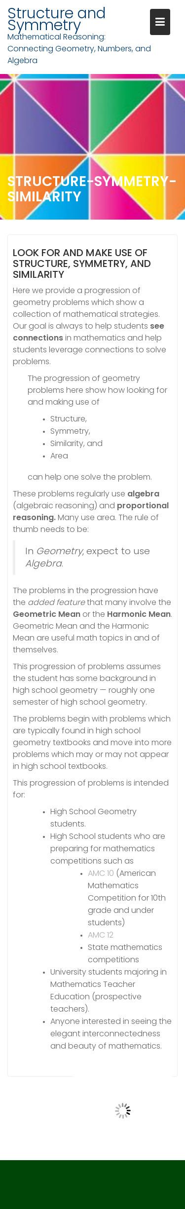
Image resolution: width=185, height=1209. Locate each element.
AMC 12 (100, 935)
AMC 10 (101, 873)
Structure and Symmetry (56, 19)
